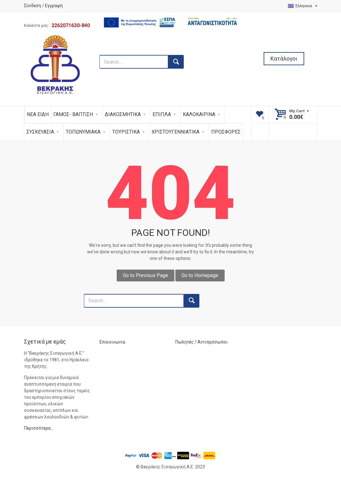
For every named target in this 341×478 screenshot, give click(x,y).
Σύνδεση (32, 5)
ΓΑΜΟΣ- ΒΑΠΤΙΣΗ (73, 114)
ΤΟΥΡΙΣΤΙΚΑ (126, 132)
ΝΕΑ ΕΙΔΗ (38, 114)
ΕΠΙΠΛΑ (162, 114)
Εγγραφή (54, 5)
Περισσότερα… (38, 428)
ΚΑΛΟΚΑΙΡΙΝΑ (199, 114)
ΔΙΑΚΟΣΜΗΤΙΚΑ (123, 114)
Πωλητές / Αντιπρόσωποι (201, 341)
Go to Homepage (200, 275)
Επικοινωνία (112, 341)
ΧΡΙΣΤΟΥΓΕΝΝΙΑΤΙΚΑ (175, 132)
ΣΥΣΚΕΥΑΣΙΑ (40, 132)
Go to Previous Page (145, 275)
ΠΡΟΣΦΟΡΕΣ (226, 132)
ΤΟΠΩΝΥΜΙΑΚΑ (83, 132)
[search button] (176, 62)
